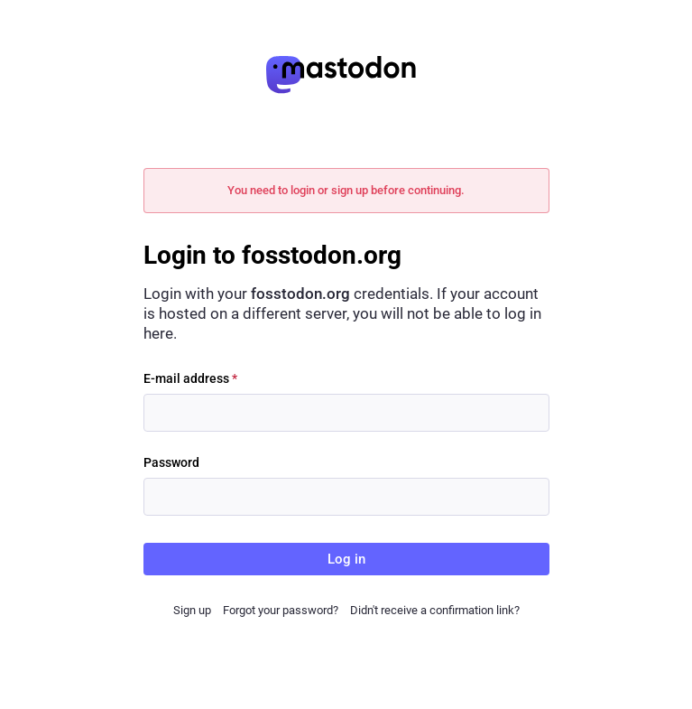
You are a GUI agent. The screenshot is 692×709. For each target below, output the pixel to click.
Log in (346, 559)
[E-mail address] (346, 413)
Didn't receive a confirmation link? (435, 610)
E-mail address (190, 378)
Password (171, 462)
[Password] (346, 497)
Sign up (192, 610)
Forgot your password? (280, 610)
